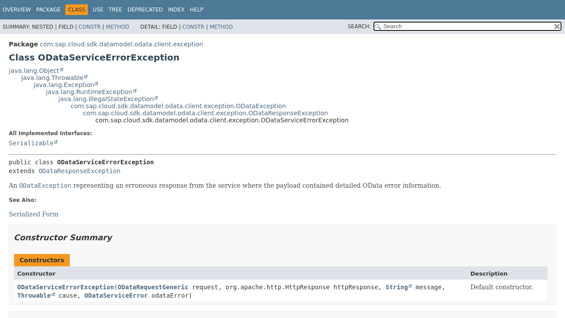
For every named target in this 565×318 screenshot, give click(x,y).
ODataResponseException (79, 170)
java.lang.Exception (64, 84)
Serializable (31, 143)
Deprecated (145, 10)
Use (98, 10)
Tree (115, 10)
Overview (17, 10)
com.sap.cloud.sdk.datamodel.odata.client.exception (121, 44)
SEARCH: (359, 26)
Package (48, 10)
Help (196, 10)
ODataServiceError (115, 295)
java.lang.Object (34, 70)
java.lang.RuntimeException (89, 91)
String (396, 287)
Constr (90, 27)
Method (117, 27)
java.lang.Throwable (52, 77)
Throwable (34, 295)
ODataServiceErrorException (65, 287)
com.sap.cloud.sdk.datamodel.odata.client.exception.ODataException (178, 106)
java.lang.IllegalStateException (106, 98)
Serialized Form (34, 214)
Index (176, 10)
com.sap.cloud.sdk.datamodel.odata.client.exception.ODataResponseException (205, 113)
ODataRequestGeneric (153, 287)
